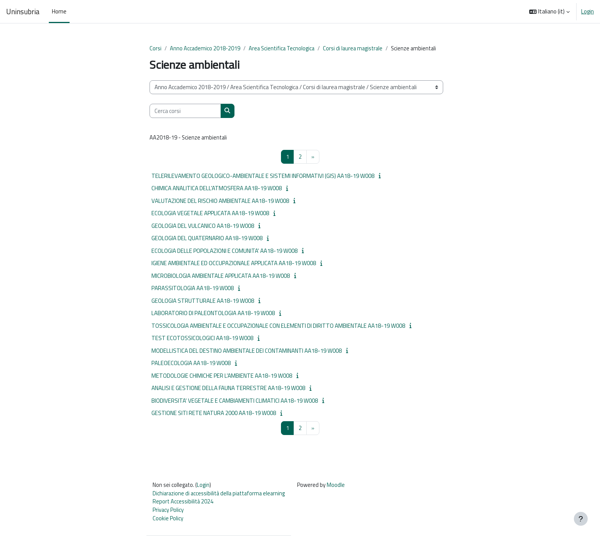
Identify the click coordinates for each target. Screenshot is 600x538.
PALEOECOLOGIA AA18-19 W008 (191, 363)
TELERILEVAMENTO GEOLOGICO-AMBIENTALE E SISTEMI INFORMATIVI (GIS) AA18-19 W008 (262, 176)
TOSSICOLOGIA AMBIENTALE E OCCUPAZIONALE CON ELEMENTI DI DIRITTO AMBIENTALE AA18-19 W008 (278, 326)
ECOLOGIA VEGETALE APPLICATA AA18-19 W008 (210, 213)
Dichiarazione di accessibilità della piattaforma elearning (222, 494)
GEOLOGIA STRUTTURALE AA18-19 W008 (202, 301)
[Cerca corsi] (185, 111)
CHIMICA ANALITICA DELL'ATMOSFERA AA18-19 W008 (216, 188)
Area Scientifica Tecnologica (284, 48)
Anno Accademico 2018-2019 (205, 48)
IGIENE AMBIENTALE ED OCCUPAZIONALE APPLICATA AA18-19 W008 (233, 263)
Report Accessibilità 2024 (184, 503)
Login (587, 11)
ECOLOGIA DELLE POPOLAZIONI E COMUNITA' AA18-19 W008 (224, 251)
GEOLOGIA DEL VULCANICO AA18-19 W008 (202, 226)
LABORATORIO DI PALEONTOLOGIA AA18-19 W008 (213, 313)
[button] (549, 11)
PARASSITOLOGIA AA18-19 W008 (192, 288)
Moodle (341, 486)
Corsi (156, 48)
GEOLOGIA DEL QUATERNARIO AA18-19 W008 (207, 238)
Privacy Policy (168, 512)
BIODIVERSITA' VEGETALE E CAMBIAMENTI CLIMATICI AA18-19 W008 (234, 401)
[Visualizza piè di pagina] (581, 519)
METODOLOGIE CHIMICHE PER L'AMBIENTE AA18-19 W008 (221, 376)
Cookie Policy (168, 520)
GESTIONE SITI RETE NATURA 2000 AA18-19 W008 (213, 413)
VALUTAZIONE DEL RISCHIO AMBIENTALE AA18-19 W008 (220, 201)
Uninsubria (23, 11)
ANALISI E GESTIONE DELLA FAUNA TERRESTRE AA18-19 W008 (228, 388)
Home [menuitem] (59, 11)
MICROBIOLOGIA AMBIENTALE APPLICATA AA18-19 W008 (220, 276)
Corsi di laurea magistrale (357, 48)
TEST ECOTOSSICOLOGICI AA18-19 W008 (202, 338)
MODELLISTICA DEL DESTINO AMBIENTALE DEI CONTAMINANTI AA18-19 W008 (246, 351)
